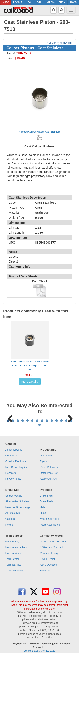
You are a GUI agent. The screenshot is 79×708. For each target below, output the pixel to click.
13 (66, 473)
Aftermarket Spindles (17, 553)
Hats (42, 559)
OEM (39, 2)
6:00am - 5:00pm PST (52, 599)
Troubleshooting (14, 622)
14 (71, 473)
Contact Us (11, 507)
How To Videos (13, 605)
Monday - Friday (49, 605)
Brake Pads (46, 553)
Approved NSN (48, 530)
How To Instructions (16, 599)
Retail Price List (48, 525)
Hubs (43, 565)
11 (56, 473)
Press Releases (49, 519)
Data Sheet (46, 507)
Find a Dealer (47, 611)
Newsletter (11, 525)
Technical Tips (13, 616)
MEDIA (51, 2)
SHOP (73, 2)
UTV (28, 2)
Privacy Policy (13, 530)
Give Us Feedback (15, 513)
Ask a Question (48, 616)
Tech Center (12, 611)
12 (61, 473)
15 (39, 477)
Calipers (10, 571)
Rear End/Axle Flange (17, 559)
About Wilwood (13, 501)
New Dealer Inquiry (16, 519)
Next (68, 443)
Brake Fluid (46, 547)
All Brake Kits (12, 565)
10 (52, 473)
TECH (62, 2)
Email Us (45, 622)
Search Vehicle (13, 547)
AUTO (5, 2)
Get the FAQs (13, 593)
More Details (29, 381)
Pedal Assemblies (50, 576)
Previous (10, 443)
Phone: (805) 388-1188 (53, 593)
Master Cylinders (49, 571)
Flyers (43, 513)
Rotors (9, 576)
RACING (18, 2)
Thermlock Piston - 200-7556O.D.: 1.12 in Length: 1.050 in (30, 365)
